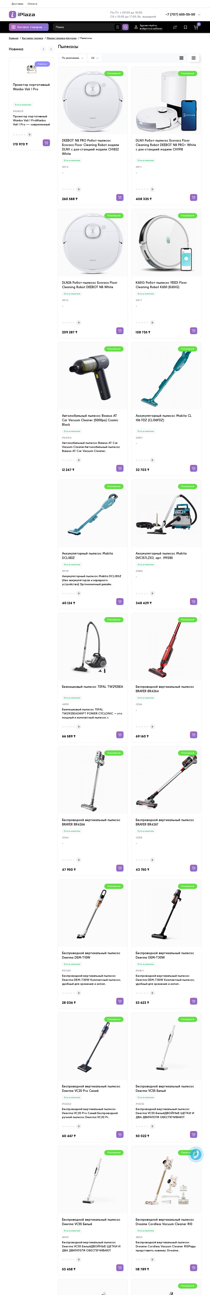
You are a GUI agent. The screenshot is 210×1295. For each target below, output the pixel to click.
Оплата (32, 3)
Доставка (17, 3)
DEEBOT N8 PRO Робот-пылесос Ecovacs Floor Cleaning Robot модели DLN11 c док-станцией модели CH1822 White (90, 147)
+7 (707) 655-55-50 (180, 14)
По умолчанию (72, 58)
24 (94, 58)
